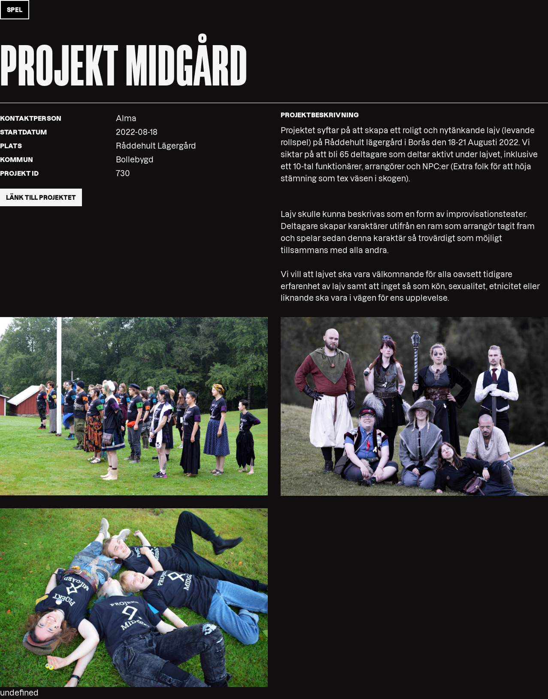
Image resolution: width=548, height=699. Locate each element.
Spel (14, 9)
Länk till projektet (41, 197)
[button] (134, 406)
